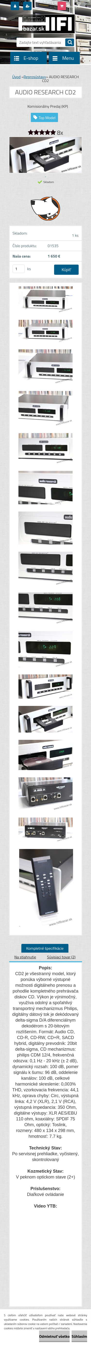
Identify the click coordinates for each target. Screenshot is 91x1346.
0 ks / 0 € (73, 6)
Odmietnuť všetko (54, 1336)
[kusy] (19, 269)
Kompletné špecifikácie (45, 948)
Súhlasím (79, 1336)
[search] (69, 42)
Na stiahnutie (25, 957)
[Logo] (42, 24)
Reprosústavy (35, 77)
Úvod (16, 77)
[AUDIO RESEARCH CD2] (45, 302)
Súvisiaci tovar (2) (61, 957)
